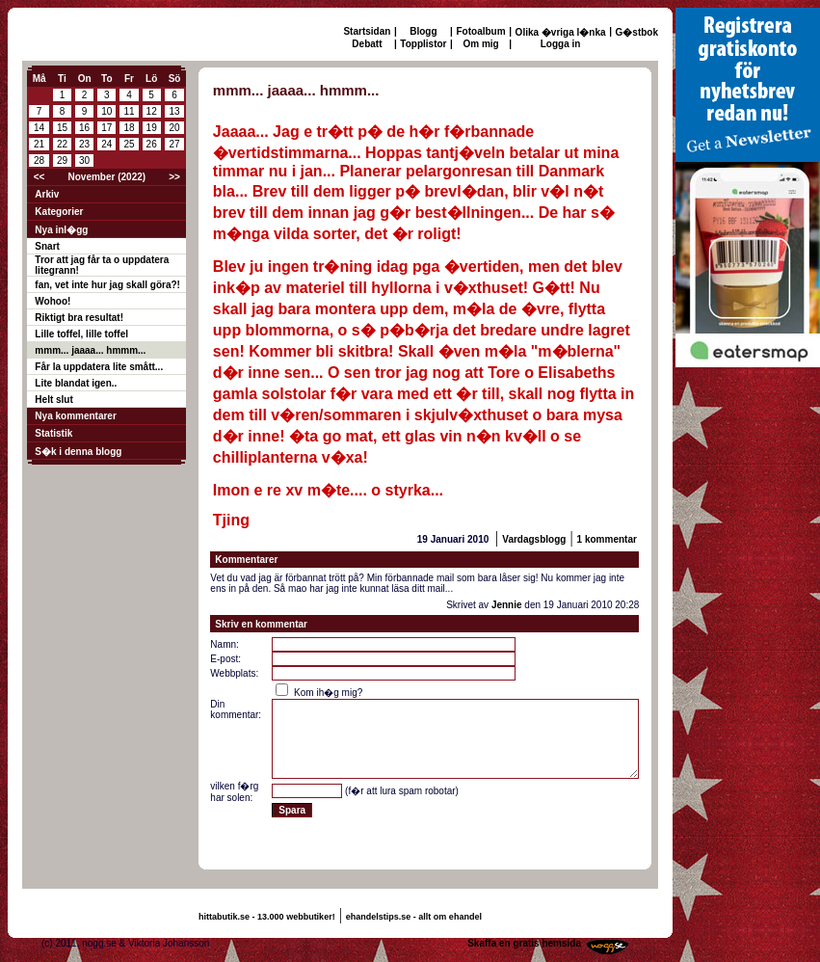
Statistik (53, 433)
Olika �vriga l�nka (561, 32)
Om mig (480, 44)
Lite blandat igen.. (76, 383)
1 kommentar (607, 539)
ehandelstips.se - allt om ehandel (414, 917)
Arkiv (47, 194)
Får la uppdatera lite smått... (99, 366)
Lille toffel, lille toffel (81, 334)
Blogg (423, 31)
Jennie (506, 605)
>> (174, 177)
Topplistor (423, 44)
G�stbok (637, 32)
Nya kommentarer (75, 416)
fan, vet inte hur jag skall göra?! (107, 285)
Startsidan (366, 31)
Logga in (561, 44)
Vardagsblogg (534, 539)
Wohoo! (52, 301)
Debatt (367, 44)
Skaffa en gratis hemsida (524, 943)
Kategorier (59, 211)
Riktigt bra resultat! (79, 317)
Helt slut (53, 399)
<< (39, 177)
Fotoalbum (481, 31)
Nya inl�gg (61, 230)
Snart (47, 246)
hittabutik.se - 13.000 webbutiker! (266, 917)
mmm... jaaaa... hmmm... (90, 350)
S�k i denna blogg (78, 451)
